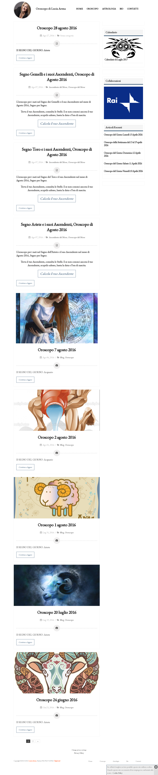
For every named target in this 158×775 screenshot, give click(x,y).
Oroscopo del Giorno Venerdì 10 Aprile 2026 (123, 171)
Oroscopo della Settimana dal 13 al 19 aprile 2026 (123, 144)
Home (79, 9)
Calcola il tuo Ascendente (56, 123)
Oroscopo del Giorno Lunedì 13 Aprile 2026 (123, 134)
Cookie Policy (117, 773)
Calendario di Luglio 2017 (116, 59)
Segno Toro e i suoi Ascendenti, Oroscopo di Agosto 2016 (57, 152)
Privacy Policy (79, 753)
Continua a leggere (25, 58)
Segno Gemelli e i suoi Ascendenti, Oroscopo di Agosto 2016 (56, 77)
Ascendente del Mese (58, 87)
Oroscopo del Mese (76, 87)
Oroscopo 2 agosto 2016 (57, 437)
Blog (62, 357)
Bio (121, 9)
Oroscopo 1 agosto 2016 (57, 525)
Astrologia (109, 9)
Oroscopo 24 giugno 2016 (56, 699)
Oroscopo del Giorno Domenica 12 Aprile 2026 (122, 154)
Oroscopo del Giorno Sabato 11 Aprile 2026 (123, 163)
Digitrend (57, 761)
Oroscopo (92, 9)
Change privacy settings (79, 750)
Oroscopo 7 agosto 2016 (57, 349)
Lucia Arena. (33, 761)
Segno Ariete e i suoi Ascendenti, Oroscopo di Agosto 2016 (57, 227)
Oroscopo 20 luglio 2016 (56, 612)
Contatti (132, 9)
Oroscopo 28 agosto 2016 (57, 28)
